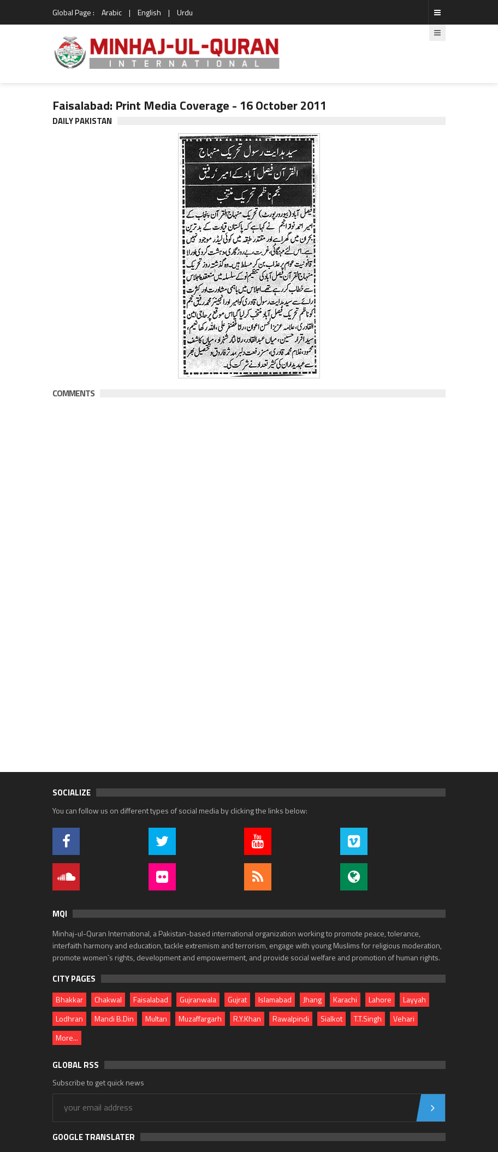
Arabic (112, 12)
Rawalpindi (290, 1018)
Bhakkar (69, 999)
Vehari (403, 1018)
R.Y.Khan (247, 1018)
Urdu (185, 12)
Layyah (414, 999)
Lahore (380, 999)
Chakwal (108, 999)
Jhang (312, 999)
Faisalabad (150, 999)
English (149, 12)
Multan (156, 1018)
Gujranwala (198, 999)
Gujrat (237, 999)
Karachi (345, 999)
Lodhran (69, 1018)
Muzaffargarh (200, 1018)
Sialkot (331, 1018)
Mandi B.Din (114, 1018)
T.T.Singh (368, 1018)
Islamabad (275, 999)
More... (67, 1037)
